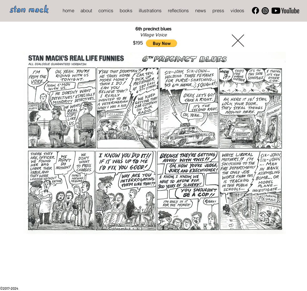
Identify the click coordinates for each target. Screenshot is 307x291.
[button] (161, 43)
